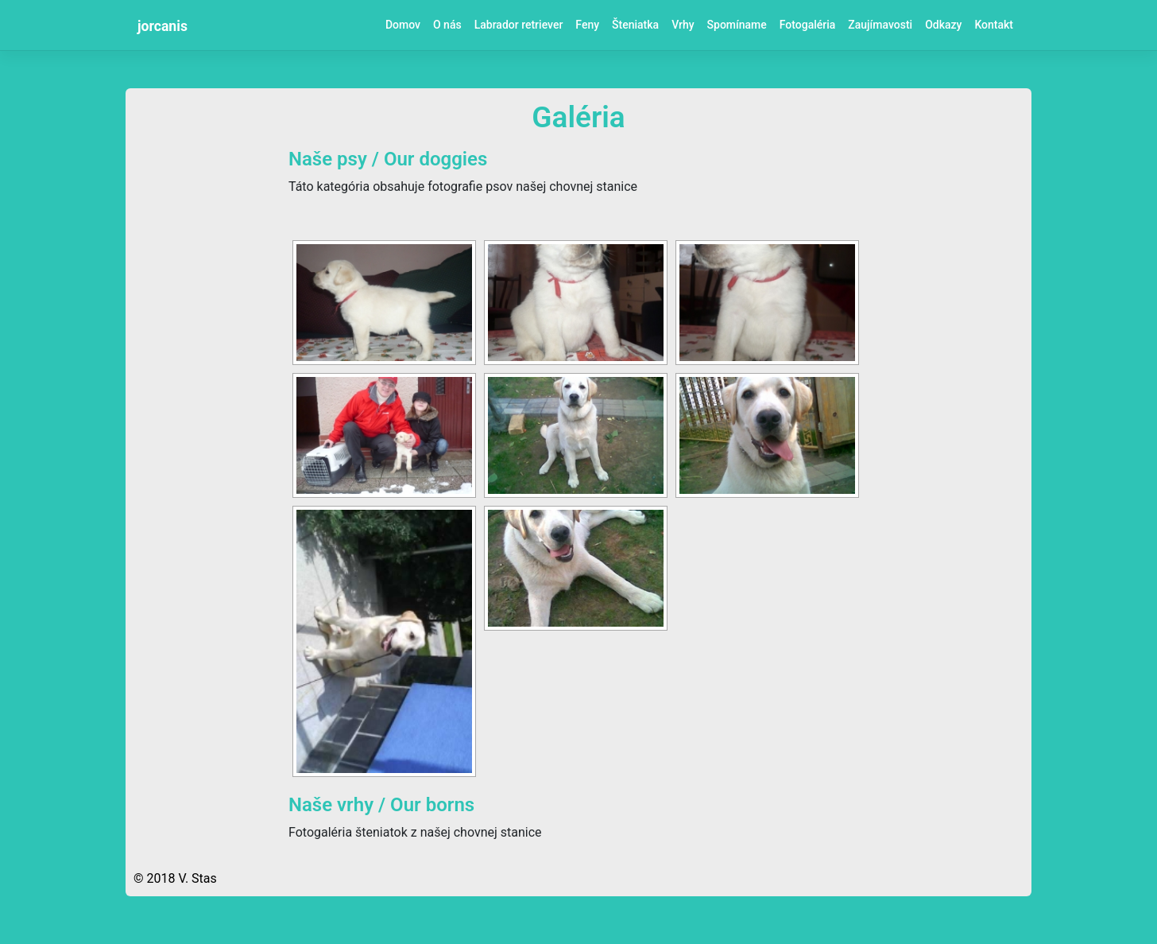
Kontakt (993, 24)
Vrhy (682, 24)
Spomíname (737, 24)
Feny (587, 24)
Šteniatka (635, 24)
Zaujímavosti (880, 24)
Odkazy (943, 24)
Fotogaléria (808, 24)
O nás (447, 24)
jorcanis (162, 26)
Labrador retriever (518, 24)
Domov (402, 24)
